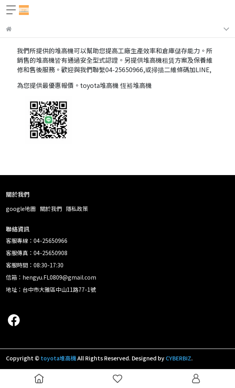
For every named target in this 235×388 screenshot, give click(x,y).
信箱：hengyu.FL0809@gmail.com (51, 277)
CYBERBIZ (178, 358)
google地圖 (21, 209)
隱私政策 (77, 209)
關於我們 (51, 209)
